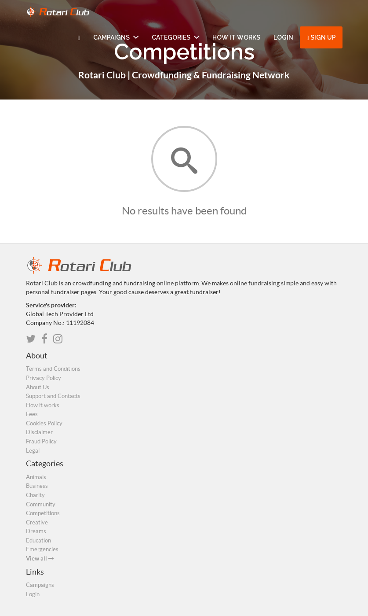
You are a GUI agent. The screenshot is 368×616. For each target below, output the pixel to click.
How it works (236, 37)
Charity (35, 495)
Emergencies (42, 549)
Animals (36, 477)
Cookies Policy (44, 423)
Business (37, 486)
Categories (175, 37)
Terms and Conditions (53, 368)
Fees (32, 414)
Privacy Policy (43, 378)
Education (38, 540)
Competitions (43, 513)
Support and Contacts (53, 396)
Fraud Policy (41, 441)
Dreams (36, 531)
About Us (37, 387)
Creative (37, 522)
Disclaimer (39, 432)
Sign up (320, 37)
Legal (33, 450)
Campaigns (115, 37)
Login (283, 37)
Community (40, 504)
